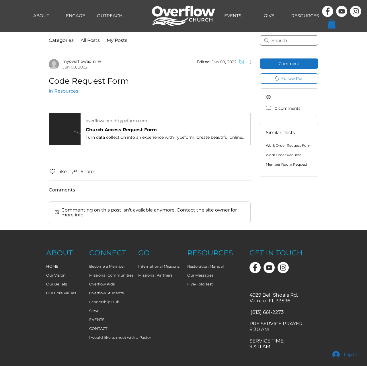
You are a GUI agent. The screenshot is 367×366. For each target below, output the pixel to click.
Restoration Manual (205, 266)
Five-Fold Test (200, 284)
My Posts (117, 40)
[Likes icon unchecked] (52, 171)
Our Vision (56, 275)
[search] (289, 40)
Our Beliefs (56, 284)
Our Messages (200, 275)
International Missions (158, 266)
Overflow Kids (102, 284)
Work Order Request (283, 155)
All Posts (90, 40)
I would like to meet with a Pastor (111, 337)
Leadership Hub (104, 302)
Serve (94, 310)
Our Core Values (61, 293)
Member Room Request (286, 164)
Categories (61, 40)
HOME (52, 266)
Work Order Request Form (289, 145)
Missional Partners (155, 275)
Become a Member (107, 266)
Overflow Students (106, 293)
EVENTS (96, 319)
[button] (332, 23)
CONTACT (98, 328)
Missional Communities (111, 275)
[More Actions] (247, 61)
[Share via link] (82, 171)
